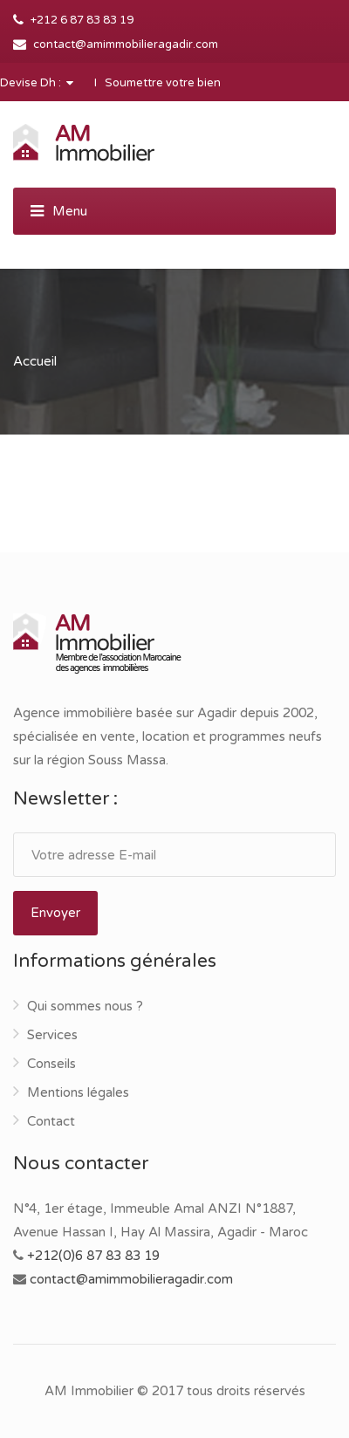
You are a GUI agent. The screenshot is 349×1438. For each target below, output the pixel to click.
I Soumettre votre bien (157, 83)
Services (52, 1035)
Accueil (35, 361)
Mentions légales (78, 1092)
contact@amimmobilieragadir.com (125, 44)
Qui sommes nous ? (85, 1006)
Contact (51, 1121)
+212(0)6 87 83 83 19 (93, 1255)
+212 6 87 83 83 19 (82, 20)
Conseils (51, 1064)
